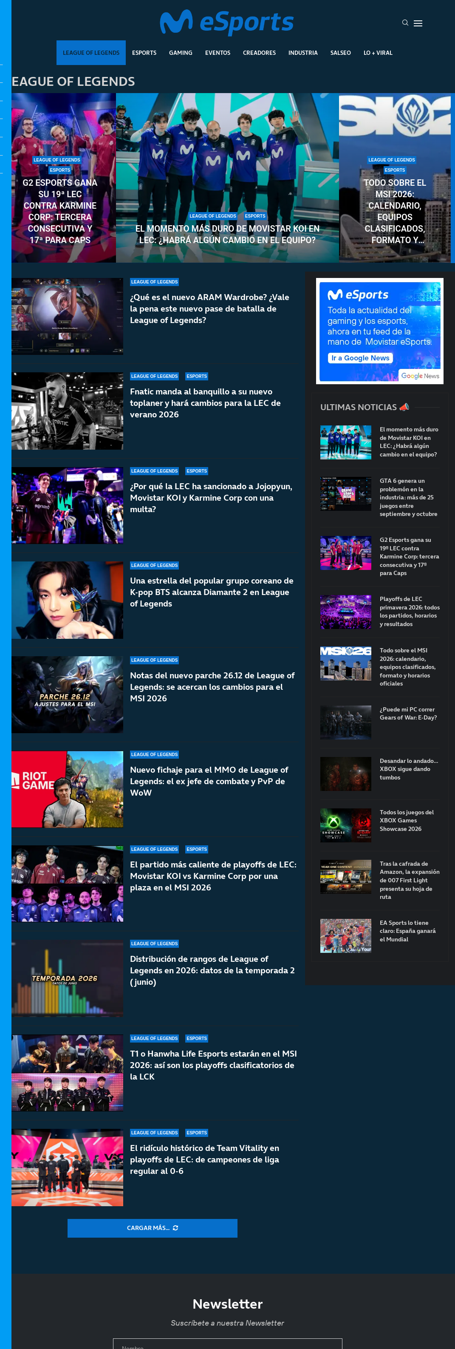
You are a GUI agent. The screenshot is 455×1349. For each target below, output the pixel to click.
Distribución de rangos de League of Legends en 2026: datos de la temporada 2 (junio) (212, 970)
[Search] (405, 23)
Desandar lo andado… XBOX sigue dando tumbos (409, 769)
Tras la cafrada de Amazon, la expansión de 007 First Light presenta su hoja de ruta (410, 880)
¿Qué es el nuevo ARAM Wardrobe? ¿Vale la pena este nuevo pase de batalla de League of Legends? (209, 308)
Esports (144, 53)
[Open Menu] (418, 23)
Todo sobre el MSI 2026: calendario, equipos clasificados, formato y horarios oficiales (395, 212)
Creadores (259, 53)
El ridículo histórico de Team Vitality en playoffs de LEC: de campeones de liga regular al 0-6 (204, 1159)
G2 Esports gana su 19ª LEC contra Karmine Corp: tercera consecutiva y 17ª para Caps (60, 211)
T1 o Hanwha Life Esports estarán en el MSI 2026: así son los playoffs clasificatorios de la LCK (213, 1065)
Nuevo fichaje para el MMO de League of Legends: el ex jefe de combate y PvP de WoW (209, 781)
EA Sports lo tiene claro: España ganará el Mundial (408, 931)
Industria (303, 53)
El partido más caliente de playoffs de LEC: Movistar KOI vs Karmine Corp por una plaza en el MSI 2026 (213, 876)
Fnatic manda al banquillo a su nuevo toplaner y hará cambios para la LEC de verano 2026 (205, 402)
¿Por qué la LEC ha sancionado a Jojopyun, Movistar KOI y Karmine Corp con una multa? (211, 497)
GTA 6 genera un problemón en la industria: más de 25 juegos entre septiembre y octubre (409, 497)
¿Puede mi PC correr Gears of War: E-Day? (408, 714)
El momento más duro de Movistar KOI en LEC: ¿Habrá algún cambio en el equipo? (228, 234)
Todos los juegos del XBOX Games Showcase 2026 (407, 820)
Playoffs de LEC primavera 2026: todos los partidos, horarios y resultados (410, 611)
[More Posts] (152, 1228)
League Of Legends (91, 53)
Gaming (180, 53)
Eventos (217, 53)
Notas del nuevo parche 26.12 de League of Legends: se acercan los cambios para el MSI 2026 (212, 695)
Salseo (341, 53)
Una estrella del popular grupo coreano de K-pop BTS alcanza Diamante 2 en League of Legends (212, 592)
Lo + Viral (378, 53)
